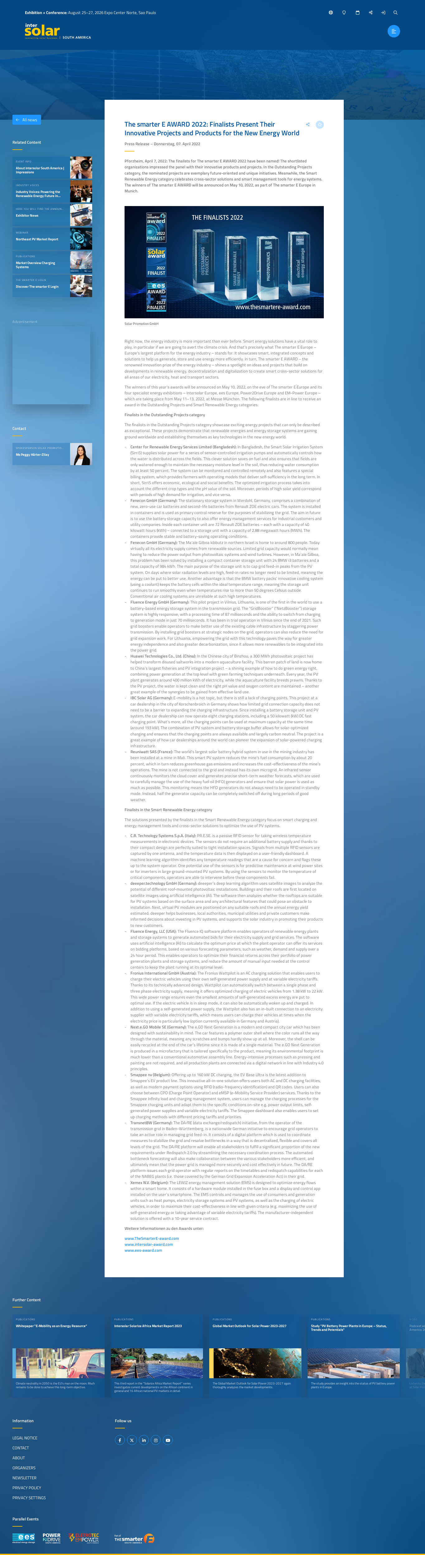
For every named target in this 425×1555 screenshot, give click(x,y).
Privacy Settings (29, 1498)
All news (24, 120)
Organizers (23, 1468)
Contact (20, 1448)
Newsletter (24, 1478)
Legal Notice (24, 1438)
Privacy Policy (26, 1488)
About (18, 1458)
